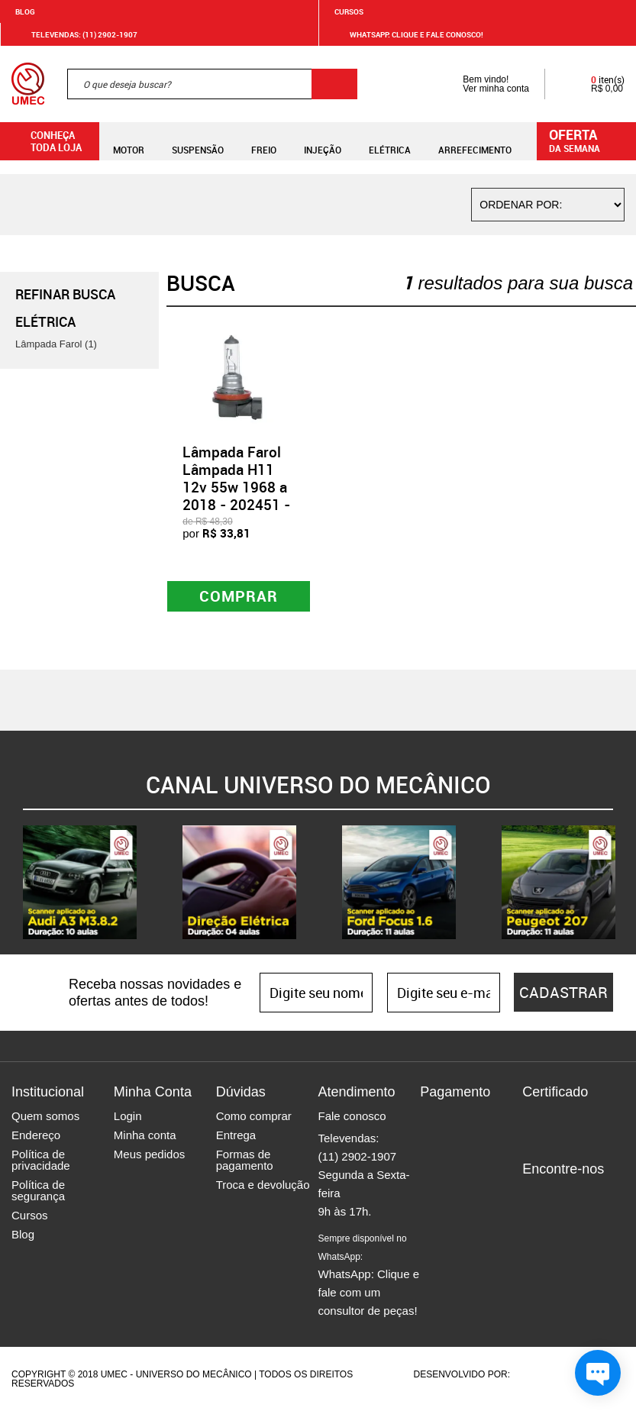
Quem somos (45, 1115)
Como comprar (254, 1115)
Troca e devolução (263, 1184)
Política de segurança (38, 1190)
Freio (263, 141)
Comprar (238, 596)
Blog (25, 11)
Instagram (560, 1194)
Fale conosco (352, 1115)
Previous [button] (11, 882)
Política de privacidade (40, 1160)
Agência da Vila (539, 1374)
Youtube (533, 1217)
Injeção (322, 141)
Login (128, 1115)
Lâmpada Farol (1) (56, 344)
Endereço (35, 1134)
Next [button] (624, 882)
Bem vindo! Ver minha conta (480, 84)
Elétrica (390, 141)
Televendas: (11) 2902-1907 (75, 34)
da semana (588, 139)
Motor (128, 141)
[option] (80, 882)
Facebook (533, 1194)
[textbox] (212, 84)
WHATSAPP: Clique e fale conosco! (407, 34)
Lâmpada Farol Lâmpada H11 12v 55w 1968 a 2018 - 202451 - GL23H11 (236, 486)
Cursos (348, 11)
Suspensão (198, 141)
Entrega (236, 1134)
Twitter (587, 1194)
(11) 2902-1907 (357, 1156)
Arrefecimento (475, 141)
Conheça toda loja (45, 141)
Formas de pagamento (244, 1160)
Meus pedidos (149, 1154)
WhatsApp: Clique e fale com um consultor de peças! (368, 1275)
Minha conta (145, 1134)
